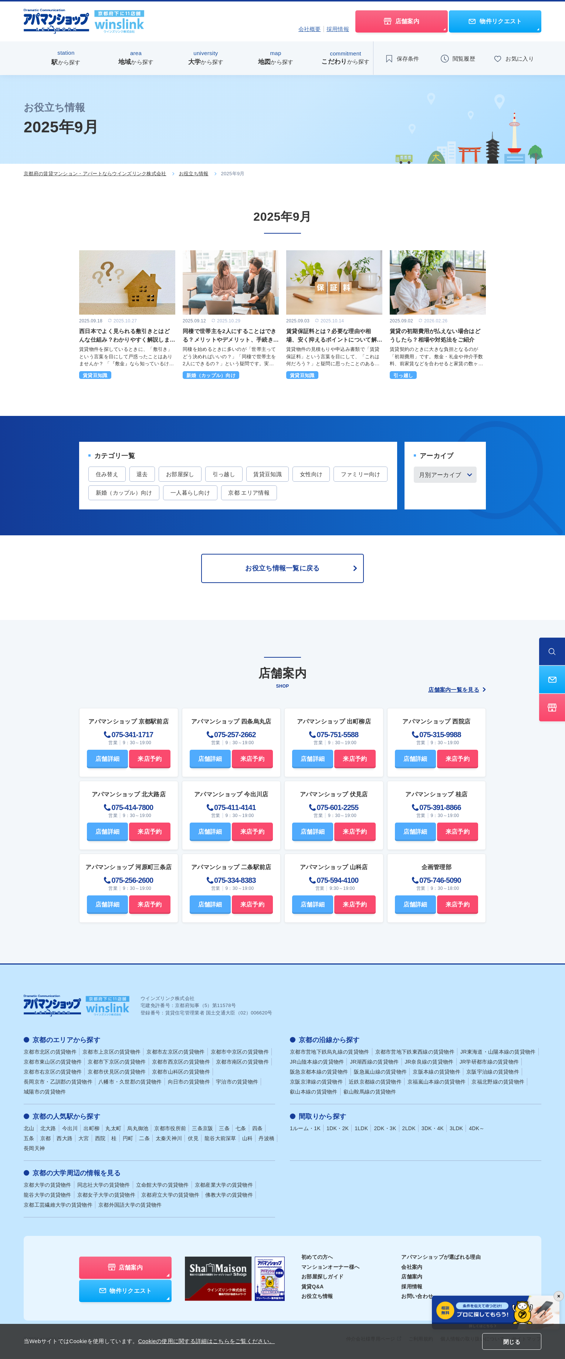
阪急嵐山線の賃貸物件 (380, 1072)
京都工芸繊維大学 (58, 1206)
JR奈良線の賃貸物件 (429, 1062)
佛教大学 (229, 1196)
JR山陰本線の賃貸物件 (317, 1062)
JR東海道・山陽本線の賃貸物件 (498, 1052)
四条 (257, 1129)
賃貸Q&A (312, 1287)
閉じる (511, 1342)
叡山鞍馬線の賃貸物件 (370, 1092)
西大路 (64, 1139)
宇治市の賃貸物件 (237, 1082)
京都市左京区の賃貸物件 (175, 1052)
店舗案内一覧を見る (457, 690)
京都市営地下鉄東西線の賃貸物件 (415, 1052)
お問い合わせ (417, 1297)
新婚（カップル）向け (182, 493)
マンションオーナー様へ (330, 1267)
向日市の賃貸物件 (189, 1082)
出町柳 (91, 1129)
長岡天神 (34, 1149)
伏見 (193, 1139)
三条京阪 (202, 1129)
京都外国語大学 (130, 1206)
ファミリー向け (115, 493)
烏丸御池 (137, 1129)
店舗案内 (411, 1277)
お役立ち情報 (194, 173)
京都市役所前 (170, 1129)
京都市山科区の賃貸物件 (181, 1072)
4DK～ (476, 1129)
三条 (224, 1129)
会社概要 (309, 29)
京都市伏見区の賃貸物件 (117, 1072)
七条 (241, 1129)
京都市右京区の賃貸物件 (53, 1072)
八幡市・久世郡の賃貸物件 (130, 1082)
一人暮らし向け (248, 493)
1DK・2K (338, 1129)
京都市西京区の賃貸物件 (181, 1062)
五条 (29, 1139)
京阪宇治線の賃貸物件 (492, 1072)
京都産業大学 (224, 1186)
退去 (142, 474)
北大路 (48, 1129)
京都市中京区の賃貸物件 (240, 1052)
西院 (100, 1139)
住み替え (107, 474)
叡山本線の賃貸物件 (314, 1092)
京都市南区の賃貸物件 (242, 1062)
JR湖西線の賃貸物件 (374, 1062)
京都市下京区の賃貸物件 (117, 1062)
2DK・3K (385, 1129)
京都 (45, 1139)
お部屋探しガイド (322, 1277)
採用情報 (338, 29)
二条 (144, 1139)
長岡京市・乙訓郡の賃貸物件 (58, 1082)
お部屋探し (181, 474)
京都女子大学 (106, 1196)
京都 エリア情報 (307, 493)
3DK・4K (433, 1129)
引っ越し (224, 474)
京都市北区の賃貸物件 (50, 1052)
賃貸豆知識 (269, 474)
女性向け (312, 474)
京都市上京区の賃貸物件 (111, 1052)
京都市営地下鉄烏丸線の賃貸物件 (329, 1052)
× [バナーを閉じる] (558, 1296)
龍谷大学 (47, 1196)
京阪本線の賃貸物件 (436, 1072)
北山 (29, 1129)
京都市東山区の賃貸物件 (53, 1062)
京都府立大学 (170, 1196)
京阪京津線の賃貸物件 (316, 1082)
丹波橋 (266, 1139)
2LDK (409, 1129)
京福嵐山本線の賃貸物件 (436, 1082)
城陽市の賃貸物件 (45, 1092)
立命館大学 (162, 1186)
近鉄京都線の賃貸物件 (375, 1082)
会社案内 (411, 1267)
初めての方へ (317, 1258)
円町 (128, 1139)
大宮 (83, 1139)
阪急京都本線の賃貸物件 (319, 1072)
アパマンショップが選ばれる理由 (441, 1258)
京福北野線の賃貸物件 (497, 1082)
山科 (247, 1139)
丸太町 (113, 1129)
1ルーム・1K (305, 1129)
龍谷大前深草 (220, 1139)
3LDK (456, 1129)
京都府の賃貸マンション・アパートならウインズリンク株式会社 (95, 173)
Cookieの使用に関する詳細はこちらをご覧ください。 (206, 1341)
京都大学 (47, 1186)
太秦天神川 (169, 1139)
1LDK (361, 1129)
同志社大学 (103, 1186)
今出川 (70, 1129)
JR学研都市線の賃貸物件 (489, 1062)
